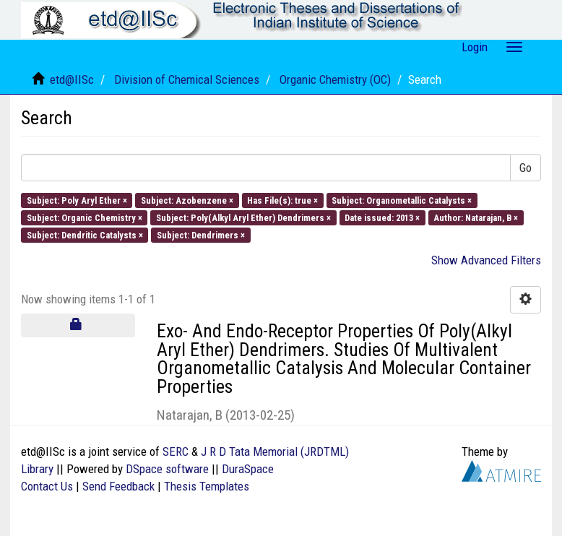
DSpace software (167, 469)
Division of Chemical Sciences (186, 79)
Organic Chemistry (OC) (335, 79)
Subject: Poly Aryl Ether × (77, 199)
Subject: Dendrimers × (201, 235)
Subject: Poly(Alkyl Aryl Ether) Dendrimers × (243, 217)
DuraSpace (248, 469)
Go (525, 167)
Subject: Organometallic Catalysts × (402, 199)
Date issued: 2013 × (382, 217)
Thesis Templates (206, 486)
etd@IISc (72, 79)
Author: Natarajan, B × (475, 217)
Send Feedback (118, 486)
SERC (176, 451)
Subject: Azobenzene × (187, 199)
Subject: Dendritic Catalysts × (85, 235)
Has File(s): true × (282, 199)
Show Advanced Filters (486, 260)
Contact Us (47, 486)
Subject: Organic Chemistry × (84, 217)
